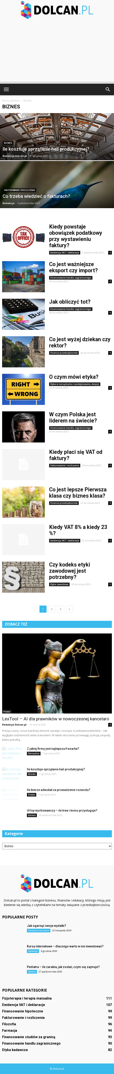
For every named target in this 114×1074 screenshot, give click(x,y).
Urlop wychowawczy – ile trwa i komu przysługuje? (62, 810)
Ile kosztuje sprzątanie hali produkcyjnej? (56, 769)
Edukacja (33, 951)
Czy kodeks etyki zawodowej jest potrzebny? (69, 571)
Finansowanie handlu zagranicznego (70, 277)
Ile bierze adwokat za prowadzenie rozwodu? (58, 790)
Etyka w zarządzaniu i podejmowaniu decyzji (74, 384)
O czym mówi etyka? (73, 377)
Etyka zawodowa (59, 584)
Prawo (6, 711)
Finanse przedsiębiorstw (63, 352)
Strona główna (10, 100)
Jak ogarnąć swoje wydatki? (46, 925)
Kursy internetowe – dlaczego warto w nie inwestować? (65, 946)
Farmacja (9, 1031)
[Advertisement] (57, 51)
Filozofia (9, 1024)
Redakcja (9, 203)
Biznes (8, 143)
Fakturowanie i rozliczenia (19, 190)
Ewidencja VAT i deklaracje (64, 252)
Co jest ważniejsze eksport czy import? (73, 267)
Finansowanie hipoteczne (22, 1011)
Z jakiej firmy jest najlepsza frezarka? (53, 748)
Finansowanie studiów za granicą (28, 1037)
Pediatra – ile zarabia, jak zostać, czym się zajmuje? (63, 967)
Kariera (32, 815)
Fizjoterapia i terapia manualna (27, 998)
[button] (108, 89)
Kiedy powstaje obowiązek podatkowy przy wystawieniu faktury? (75, 236)
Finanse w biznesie (38, 930)
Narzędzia (33, 753)
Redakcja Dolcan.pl (15, 156)
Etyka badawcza (15, 1050)
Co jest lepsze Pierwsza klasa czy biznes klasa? (78, 492)
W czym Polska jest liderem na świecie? (73, 417)
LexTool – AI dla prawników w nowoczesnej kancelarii (55, 718)
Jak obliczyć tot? (70, 302)
